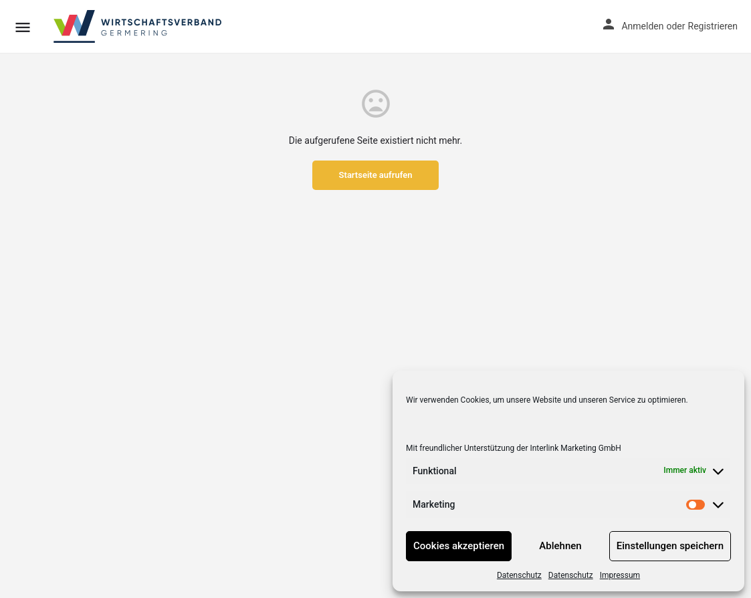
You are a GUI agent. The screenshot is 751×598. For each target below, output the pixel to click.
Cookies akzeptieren (458, 546)
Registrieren (713, 26)
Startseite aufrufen (376, 175)
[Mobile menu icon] (22, 27)
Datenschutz (519, 575)
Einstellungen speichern (670, 546)
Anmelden (642, 26)
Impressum (620, 575)
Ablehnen (560, 546)
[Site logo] (138, 26)
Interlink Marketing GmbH (575, 448)
